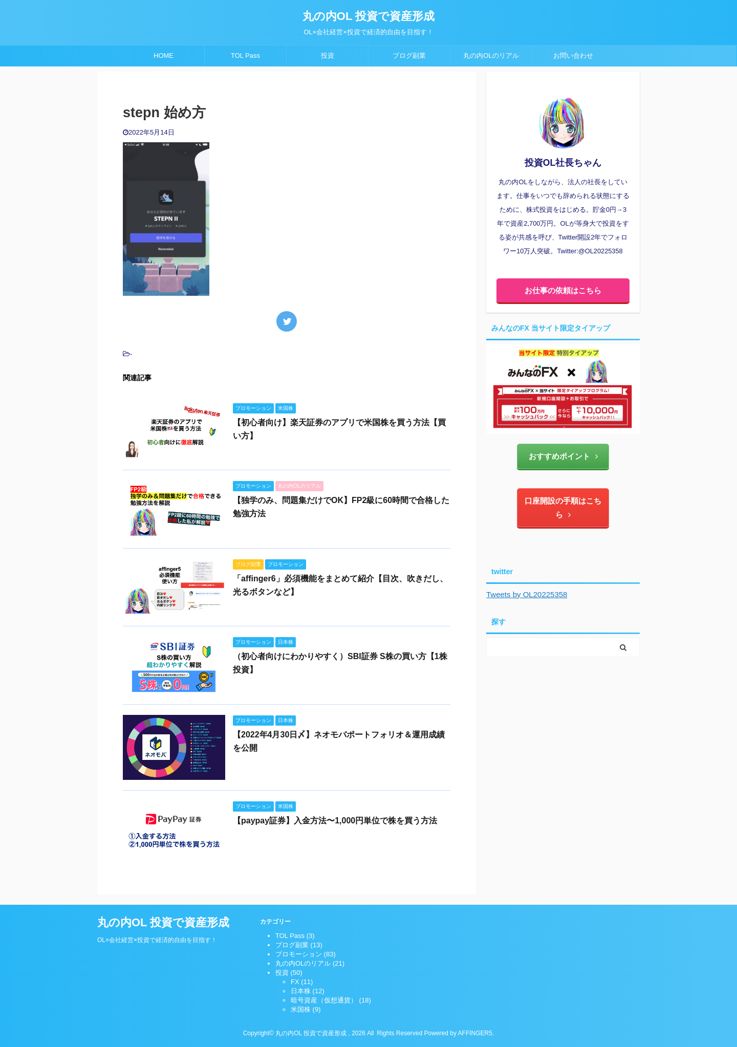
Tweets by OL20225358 (526, 594)
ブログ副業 (409, 55)
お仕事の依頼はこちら (563, 290)
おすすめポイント (563, 456)
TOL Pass (245, 55)
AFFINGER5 (475, 1033)
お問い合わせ (573, 55)
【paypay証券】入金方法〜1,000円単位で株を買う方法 (335, 820)
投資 (327, 55)
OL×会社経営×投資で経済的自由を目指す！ (157, 940)
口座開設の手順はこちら (563, 507)
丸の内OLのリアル (490, 55)
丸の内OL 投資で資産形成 (368, 16)
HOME (164, 55)
